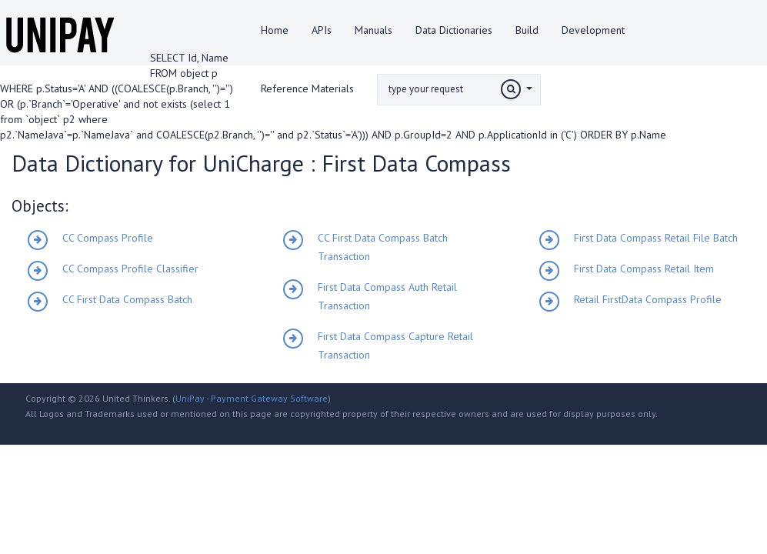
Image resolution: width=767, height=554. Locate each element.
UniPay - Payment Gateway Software (251, 398)
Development (593, 30)
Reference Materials (307, 88)
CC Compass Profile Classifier (130, 268)
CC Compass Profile (107, 238)
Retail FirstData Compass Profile (648, 299)
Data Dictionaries (453, 30)
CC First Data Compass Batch (127, 299)
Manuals (373, 30)
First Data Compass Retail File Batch (656, 238)
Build (527, 30)
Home (274, 30)
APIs (322, 30)
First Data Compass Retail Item (644, 268)
